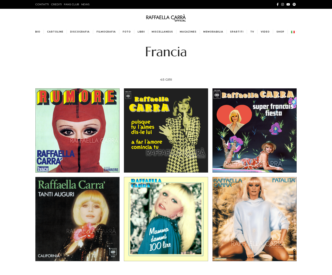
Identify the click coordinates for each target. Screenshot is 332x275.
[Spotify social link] (294, 4)
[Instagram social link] (282, 4)
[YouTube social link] (288, 4)
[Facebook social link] (277, 4)
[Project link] (77, 131)
